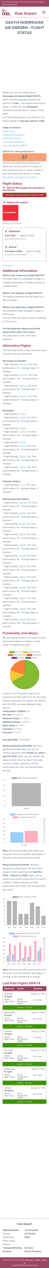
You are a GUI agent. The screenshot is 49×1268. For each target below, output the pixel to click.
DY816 (22, 446)
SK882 (22, 598)
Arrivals (6, 1233)
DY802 (22, 414)
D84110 (23, 385)
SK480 (22, 513)
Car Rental (30, 1233)
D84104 (23, 375)
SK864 (22, 577)
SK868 (22, 587)
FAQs (27, 1237)
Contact (38, 1260)
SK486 (22, 534)
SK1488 (23, 502)
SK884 (22, 608)
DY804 (22, 417)
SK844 (22, 566)
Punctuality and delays (14, 141)
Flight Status (9, 131)
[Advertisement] (24, 63)
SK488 (22, 545)
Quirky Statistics (33, 1251)
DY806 (22, 428)
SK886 (22, 619)
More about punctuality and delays (20, 177)
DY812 (22, 431)
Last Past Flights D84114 (15, 145)
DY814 (22, 442)
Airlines (6, 1244)
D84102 (23, 364)
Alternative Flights (12, 138)
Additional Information (14, 134)
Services (29, 1247)
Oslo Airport (26, 13)
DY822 (22, 467)
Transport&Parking (12, 1247)
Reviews (7, 1251)
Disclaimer (29, 1260)
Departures (8, 1237)
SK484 (22, 524)
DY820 (22, 456)
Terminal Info (31, 1230)
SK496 (22, 555)
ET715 (22, 485)
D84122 (23, 396)
